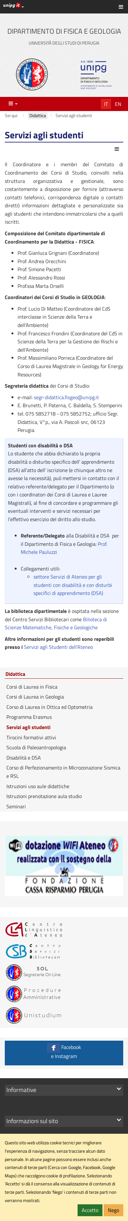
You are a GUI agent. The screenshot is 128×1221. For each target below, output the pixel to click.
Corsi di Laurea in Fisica (31, 687)
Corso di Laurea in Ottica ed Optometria (49, 707)
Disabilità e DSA (23, 757)
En (118, 104)
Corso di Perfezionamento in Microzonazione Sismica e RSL (63, 772)
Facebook (64, 1051)
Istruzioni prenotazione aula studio (44, 796)
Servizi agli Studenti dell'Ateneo (58, 647)
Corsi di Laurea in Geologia (35, 697)
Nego (113, 1210)
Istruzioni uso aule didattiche (37, 786)
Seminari (16, 806)
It (106, 104)
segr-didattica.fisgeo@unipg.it (66, 397)
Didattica (15, 674)
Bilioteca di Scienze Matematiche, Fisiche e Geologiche (56, 623)
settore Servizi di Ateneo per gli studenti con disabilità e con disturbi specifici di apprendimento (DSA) (73, 585)
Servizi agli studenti (28, 727)
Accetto (90, 1210)
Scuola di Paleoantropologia (36, 747)
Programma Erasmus (29, 717)
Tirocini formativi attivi (31, 737)
